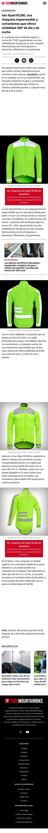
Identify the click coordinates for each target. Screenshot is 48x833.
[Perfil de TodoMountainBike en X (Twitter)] (20, 732)
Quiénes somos (24, 789)
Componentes (24, 760)
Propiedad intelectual (24, 822)
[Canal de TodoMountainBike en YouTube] (27, 732)
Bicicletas (24, 756)
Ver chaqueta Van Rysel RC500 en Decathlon (24, 192)
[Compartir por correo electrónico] (24, 60)
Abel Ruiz (8, 54)
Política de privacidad (24, 814)
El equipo (24, 793)
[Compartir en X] (17, 60)
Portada (24, 748)
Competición (24, 771)
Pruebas (24, 775)
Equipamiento (24, 764)
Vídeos (24, 779)
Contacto (23, 800)
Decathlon (32, 74)
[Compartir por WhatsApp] (31, 60)
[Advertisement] (24, 113)
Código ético (24, 797)
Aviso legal (24, 810)
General (24, 752)
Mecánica (24, 768)
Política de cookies (24, 818)
